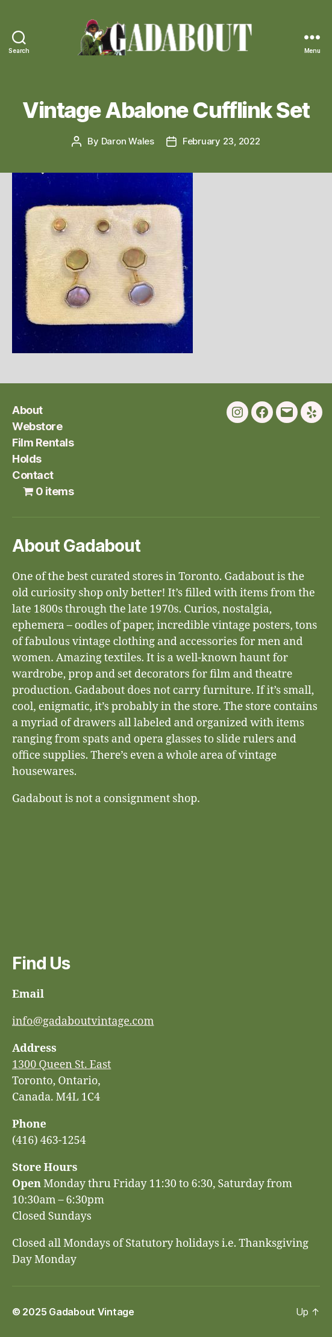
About (27, 410)
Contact (33, 475)
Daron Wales (127, 141)
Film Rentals (43, 442)
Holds (27, 458)
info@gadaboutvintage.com (83, 1021)
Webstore (37, 426)
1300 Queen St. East (61, 1065)
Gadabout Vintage (91, 1312)
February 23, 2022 (221, 141)
